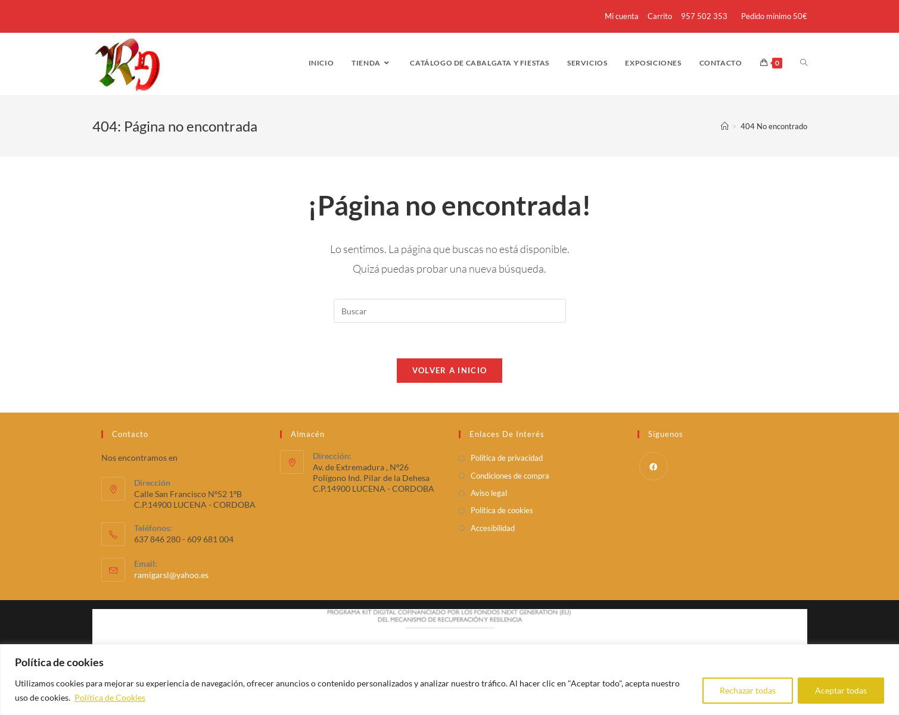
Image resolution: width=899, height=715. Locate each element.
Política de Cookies (109, 697)
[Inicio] (725, 126)
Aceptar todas (841, 690)
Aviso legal (489, 493)
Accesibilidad (493, 528)
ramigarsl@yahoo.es (171, 575)
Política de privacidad (507, 458)
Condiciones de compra (510, 475)
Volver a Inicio (449, 370)
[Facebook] (653, 466)
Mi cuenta (622, 16)
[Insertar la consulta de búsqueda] (450, 311)
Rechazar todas (748, 690)
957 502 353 (704, 16)
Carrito (660, 16)
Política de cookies (502, 510)
